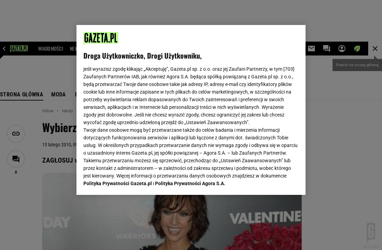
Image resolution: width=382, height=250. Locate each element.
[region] (191, 110)
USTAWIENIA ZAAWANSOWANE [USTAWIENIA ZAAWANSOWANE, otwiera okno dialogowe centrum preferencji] (128, 181)
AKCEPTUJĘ (275, 181)
